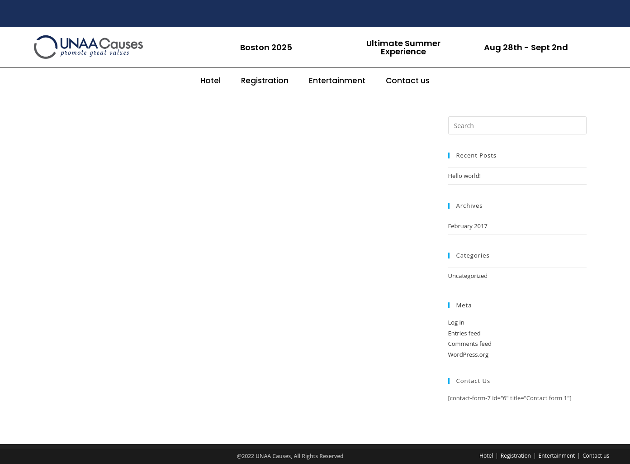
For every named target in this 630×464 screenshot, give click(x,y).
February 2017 (468, 226)
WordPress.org (468, 354)
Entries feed (464, 333)
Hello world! (464, 176)
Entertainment (337, 80)
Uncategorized (468, 276)
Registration (265, 80)
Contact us (408, 80)
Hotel (210, 80)
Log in (456, 322)
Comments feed (470, 344)
